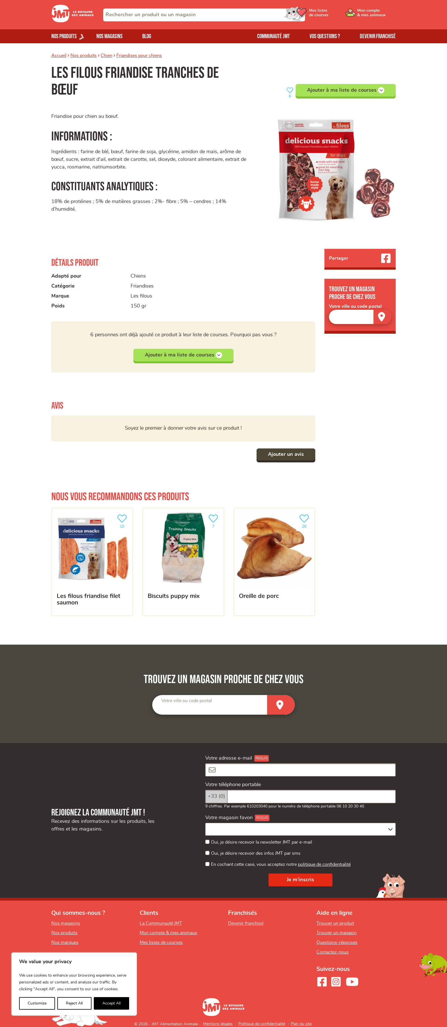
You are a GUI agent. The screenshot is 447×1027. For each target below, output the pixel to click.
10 (123, 520)
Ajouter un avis (286, 454)
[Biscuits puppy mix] (183, 561)
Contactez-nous (332, 952)
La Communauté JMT (161, 923)
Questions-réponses (336, 942)
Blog (146, 36)
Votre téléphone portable (233, 784)
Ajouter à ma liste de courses (345, 90)
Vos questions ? (325, 36)
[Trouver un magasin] (382, 317)
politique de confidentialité (324, 864)
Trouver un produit (335, 923)
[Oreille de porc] (274, 561)
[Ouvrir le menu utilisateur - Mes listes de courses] (333, 15)
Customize (37, 1003)
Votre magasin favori (229, 817)
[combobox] (204, 15)
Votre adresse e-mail (228, 758)
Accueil (58, 55)
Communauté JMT (273, 36)
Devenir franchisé (378, 36)
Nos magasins (109, 36)
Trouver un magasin (336, 932)
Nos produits (83, 55)
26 (305, 520)
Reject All (74, 1003)
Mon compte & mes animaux (168, 932)
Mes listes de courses (161, 942)
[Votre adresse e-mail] (300, 770)
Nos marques (64, 942)
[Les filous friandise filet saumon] (92, 561)
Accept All (111, 1003)
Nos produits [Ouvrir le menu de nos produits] (64, 36)
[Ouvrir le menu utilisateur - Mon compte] (376, 15)
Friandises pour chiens (139, 55)
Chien (106, 55)
